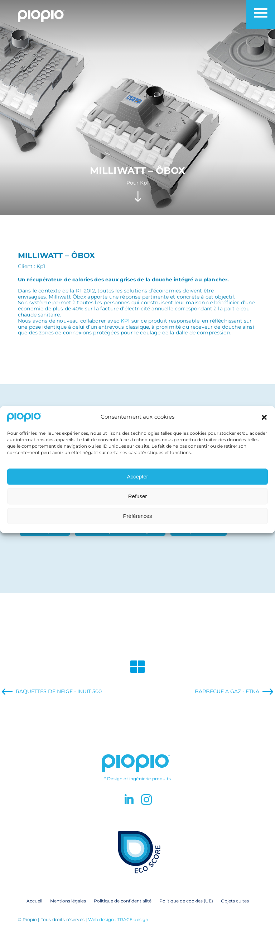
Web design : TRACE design (118, 919)
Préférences (137, 519)
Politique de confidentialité (122, 900)
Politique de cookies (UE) (186, 900)
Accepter (137, 480)
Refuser (137, 499)
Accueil (34, 900)
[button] (264, 420)
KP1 (125, 321)
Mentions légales (68, 900)
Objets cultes (235, 900)
